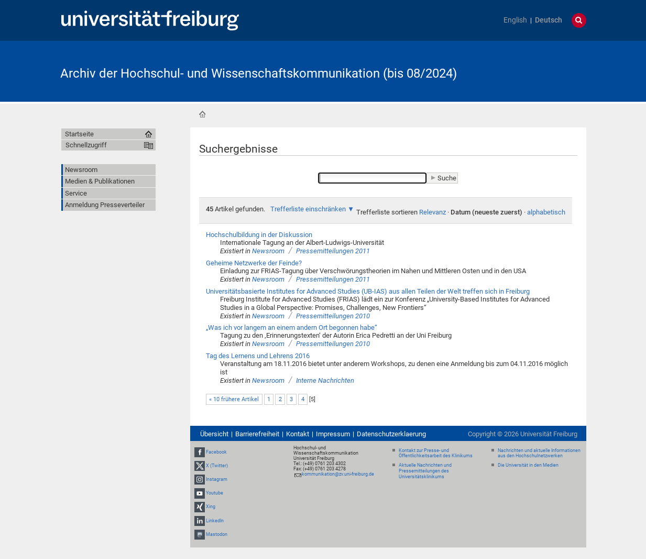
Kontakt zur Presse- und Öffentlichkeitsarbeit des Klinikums (436, 453)
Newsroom (268, 251)
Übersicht (214, 434)
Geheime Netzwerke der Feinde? (254, 263)
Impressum (333, 434)
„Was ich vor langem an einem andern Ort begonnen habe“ (291, 327)
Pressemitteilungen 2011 (333, 251)
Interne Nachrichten (325, 380)
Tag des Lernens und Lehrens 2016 (258, 356)
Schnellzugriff (86, 145)
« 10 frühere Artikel (234, 399)
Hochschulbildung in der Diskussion (259, 235)
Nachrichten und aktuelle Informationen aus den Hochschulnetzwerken (539, 453)
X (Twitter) (217, 465)
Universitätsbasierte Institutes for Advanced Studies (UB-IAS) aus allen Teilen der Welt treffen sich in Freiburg (368, 291)
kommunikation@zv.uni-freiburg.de (338, 474)
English (515, 20)
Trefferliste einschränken (308, 209)
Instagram (216, 479)
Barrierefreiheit (257, 434)
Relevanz (432, 212)
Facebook (216, 452)
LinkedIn (215, 520)
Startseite (202, 114)
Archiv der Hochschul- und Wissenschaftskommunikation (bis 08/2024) (258, 73)
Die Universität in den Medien (528, 465)
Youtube (214, 493)
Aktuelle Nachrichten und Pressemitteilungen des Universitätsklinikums (425, 471)
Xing (210, 507)
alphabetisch (546, 212)
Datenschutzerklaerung (391, 434)
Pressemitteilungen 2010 (333, 316)
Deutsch (548, 20)
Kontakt (297, 434)
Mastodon (216, 534)
